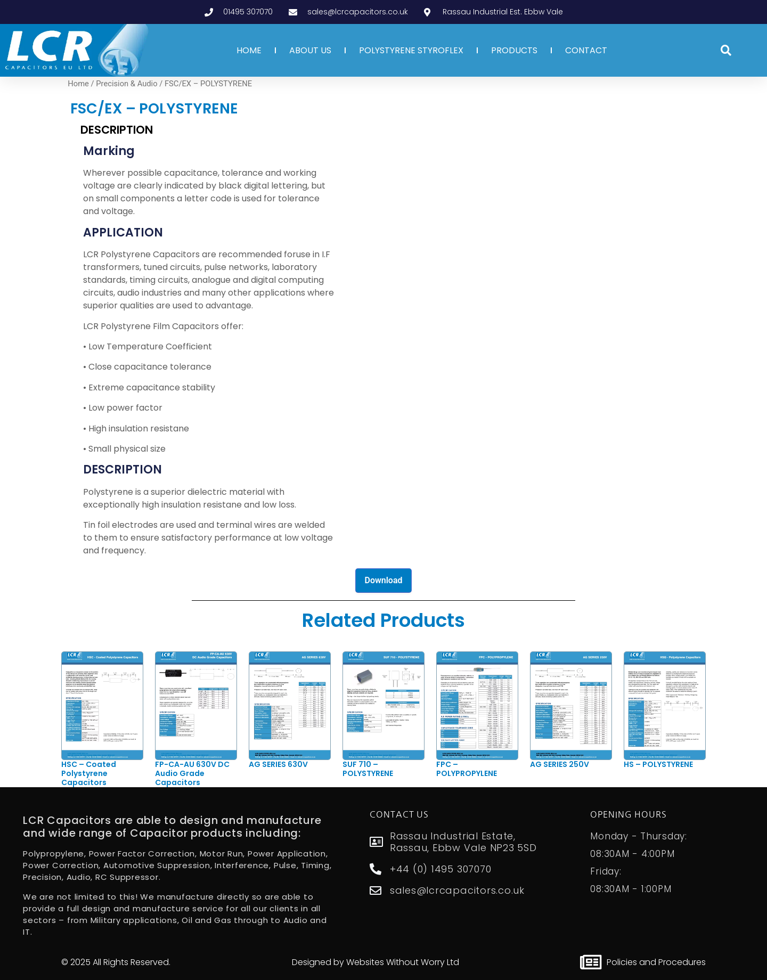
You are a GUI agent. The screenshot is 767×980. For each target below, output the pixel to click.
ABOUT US (310, 50)
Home (78, 83)
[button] (726, 50)
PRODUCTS (514, 50)
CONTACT (586, 50)
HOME (249, 50)
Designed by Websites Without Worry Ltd (375, 962)
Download (383, 580)
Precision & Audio (126, 83)
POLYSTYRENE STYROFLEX (411, 50)
